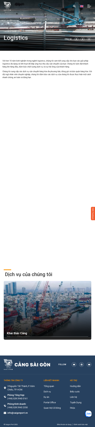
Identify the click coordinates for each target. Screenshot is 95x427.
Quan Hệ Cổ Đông (52, 408)
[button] (76, 39)
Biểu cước (75, 391)
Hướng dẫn (75, 386)
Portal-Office (50, 402)
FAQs (72, 408)
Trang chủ (10, 32)
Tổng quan (49, 386)
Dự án (46, 397)
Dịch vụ (47, 391)
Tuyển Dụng (76, 402)
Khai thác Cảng (17, 333)
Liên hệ (73, 397)
